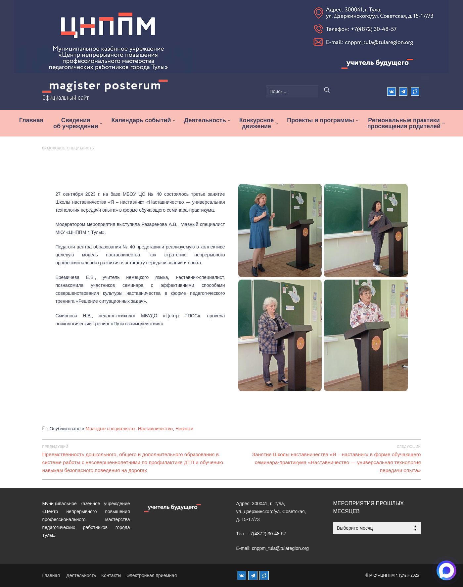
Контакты (111, 575)
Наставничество (155, 428)
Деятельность (81, 575)
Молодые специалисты (68, 148)
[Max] (415, 91)
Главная (51, 575)
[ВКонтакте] (391, 91)
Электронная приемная (151, 575)
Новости (184, 428)
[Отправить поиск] (327, 91)
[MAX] (264, 575)
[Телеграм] (403, 91)
